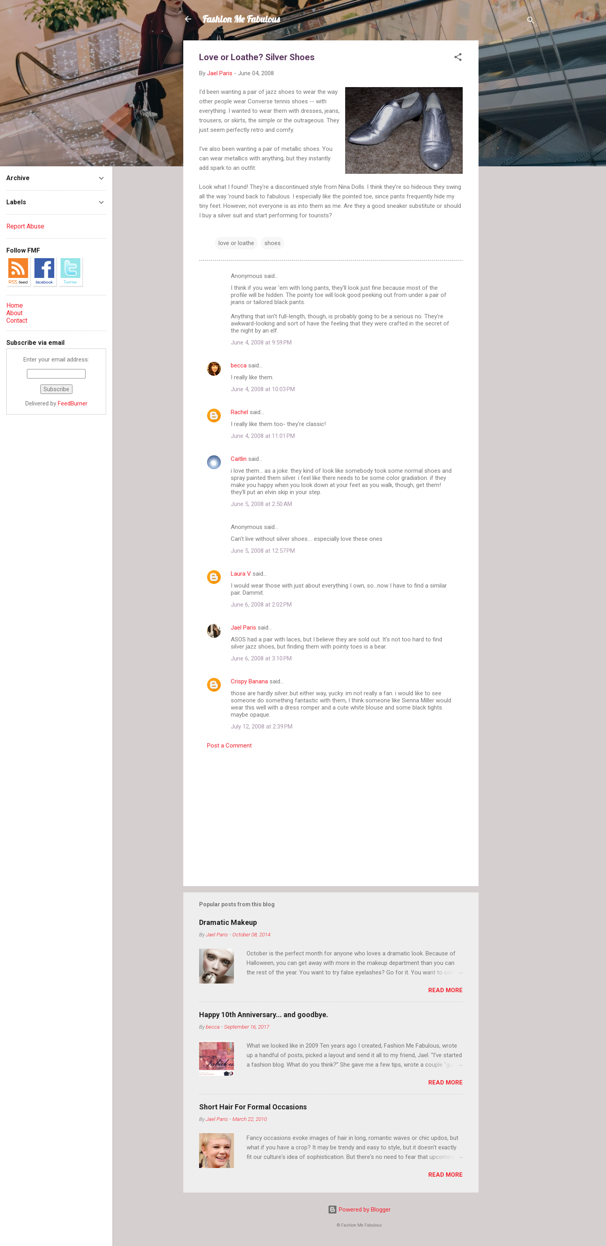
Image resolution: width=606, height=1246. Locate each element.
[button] (458, 58)
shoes (272, 243)
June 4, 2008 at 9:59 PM (261, 342)
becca (239, 365)
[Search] (531, 22)
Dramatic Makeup (228, 922)
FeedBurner (72, 403)
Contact (16, 320)
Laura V (241, 573)
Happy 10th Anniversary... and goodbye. (263, 1014)
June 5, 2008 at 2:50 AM (261, 504)
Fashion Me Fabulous (241, 19)
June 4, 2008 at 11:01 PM (263, 435)
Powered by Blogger (359, 1209)
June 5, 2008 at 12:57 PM (263, 550)
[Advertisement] (510, 159)
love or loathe (236, 243)
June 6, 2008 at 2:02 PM (261, 604)
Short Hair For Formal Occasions (253, 1107)
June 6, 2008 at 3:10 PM (261, 658)
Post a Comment (229, 745)
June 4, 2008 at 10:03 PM (263, 389)
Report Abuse (25, 226)
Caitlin (239, 458)
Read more (445, 990)
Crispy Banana (249, 681)
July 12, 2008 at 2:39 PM (262, 726)
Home (14, 305)
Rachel (239, 412)
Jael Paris (243, 627)
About (14, 313)
